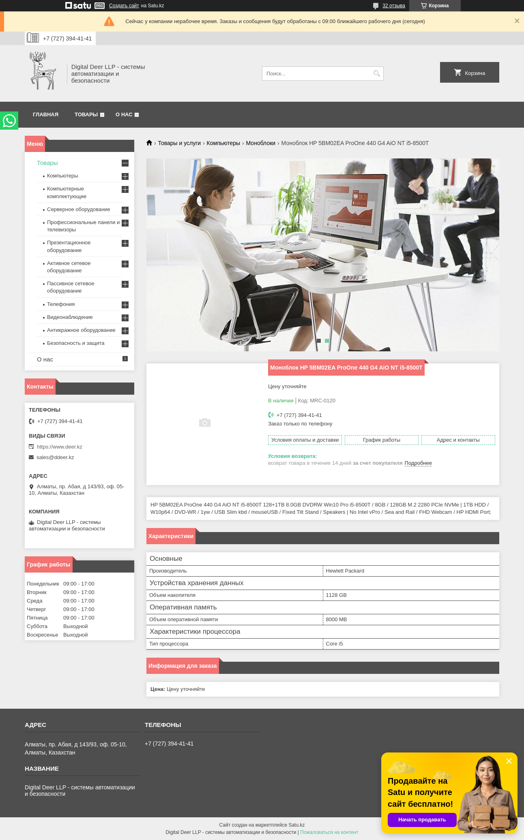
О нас (124, 114)
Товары (86, 114)
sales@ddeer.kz (55, 457)
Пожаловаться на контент (329, 832)
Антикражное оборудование (81, 330)
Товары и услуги (179, 143)
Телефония (61, 304)
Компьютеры (224, 143)
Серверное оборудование (78, 209)
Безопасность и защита (76, 343)
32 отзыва (393, 6)
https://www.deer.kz (59, 447)
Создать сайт (124, 6)
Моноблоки (261, 143)
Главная (45, 114)
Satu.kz (296, 825)
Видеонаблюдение (70, 317)
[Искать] (376, 73)
